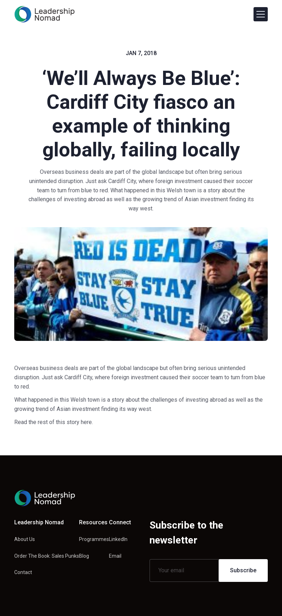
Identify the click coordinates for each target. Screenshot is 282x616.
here (86, 422)
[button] (261, 14)
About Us (24, 539)
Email (115, 556)
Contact (23, 572)
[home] (44, 14)
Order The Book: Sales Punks (46, 556)
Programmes (94, 539)
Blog (84, 556)
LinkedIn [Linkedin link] (118, 539)
